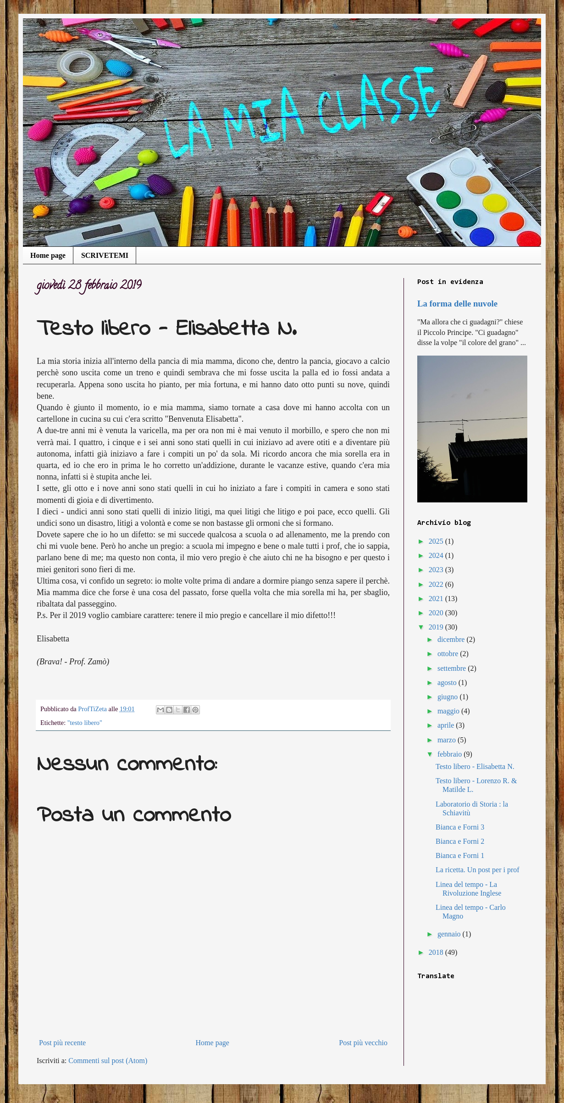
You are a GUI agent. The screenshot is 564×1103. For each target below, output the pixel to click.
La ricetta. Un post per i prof (478, 870)
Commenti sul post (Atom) (107, 1060)
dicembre (452, 639)
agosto (448, 682)
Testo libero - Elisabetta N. (475, 766)
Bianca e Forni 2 (460, 841)
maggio (449, 711)
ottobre (448, 653)
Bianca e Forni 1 (460, 855)
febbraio (450, 754)
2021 (437, 598)
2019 (437, 627)
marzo (447, 740)
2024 (437, 555)
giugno (448, 697)
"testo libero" (84, 722)
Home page (48, 255)
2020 (437, 613)
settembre (452, 668)
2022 (437, 584)
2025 (437, 541)
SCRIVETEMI (104, 255)
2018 (437, 952)
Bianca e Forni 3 (460, 827)
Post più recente (62, 1043)
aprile (446, 725)
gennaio (450, 934)
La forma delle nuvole (457, 303)
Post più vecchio (363, 1043)
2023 (437, 570)
